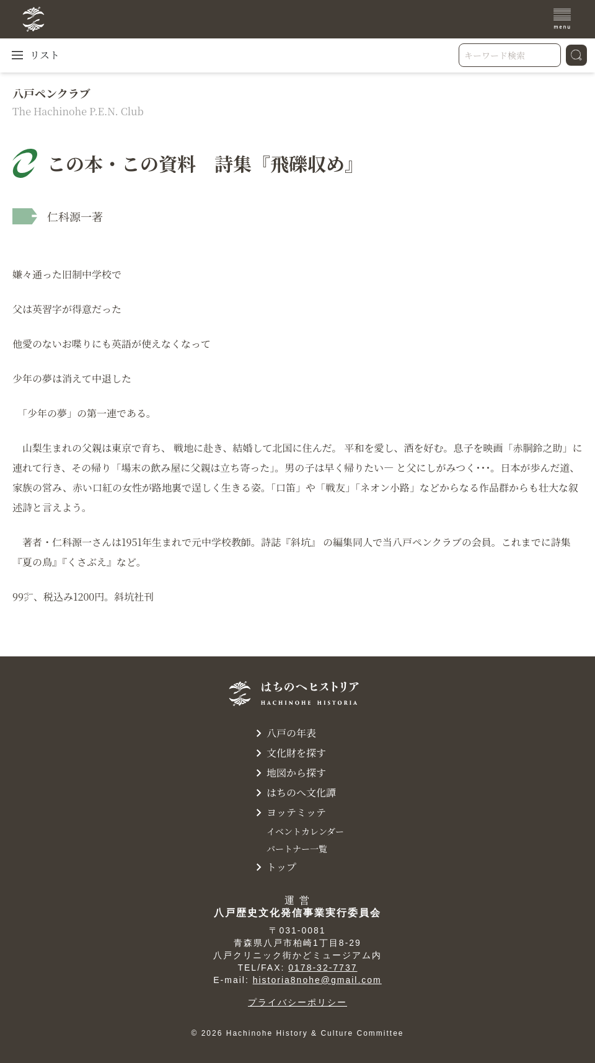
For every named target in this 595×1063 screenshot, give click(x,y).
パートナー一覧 (297, 848)
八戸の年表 (284, 733)
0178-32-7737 (322, 968)
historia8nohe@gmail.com (317, 980)
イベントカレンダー (305, 831)
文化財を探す (289, 753)
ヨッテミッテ (289, 812)
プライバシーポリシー (297, 1002)
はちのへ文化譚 (294, 792)
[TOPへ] (95, 19)
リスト (35, 55)
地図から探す (289, 772)
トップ (274, 867)
